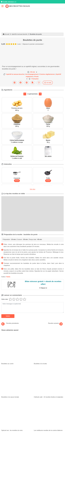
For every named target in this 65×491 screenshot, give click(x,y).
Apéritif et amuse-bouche (19, 34)
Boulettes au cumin (14, 334)
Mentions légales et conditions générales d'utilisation (31, 479)
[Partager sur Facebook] (20, 82)
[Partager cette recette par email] (14, 82)
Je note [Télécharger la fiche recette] (47, 82)
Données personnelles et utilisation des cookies (31, 476)
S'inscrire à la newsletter (41, 485)
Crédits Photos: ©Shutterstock (48, 482)
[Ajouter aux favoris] (39, 82)
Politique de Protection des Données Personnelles (21, 482)
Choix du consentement (24, 485)
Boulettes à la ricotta (47, 334)
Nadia (8, 276)
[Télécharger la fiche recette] (32, 82)
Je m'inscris (32, 442)
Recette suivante (55, 323)
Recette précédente (10, 323)
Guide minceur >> (9, 2)
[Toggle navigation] (2, 6)
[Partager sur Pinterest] (26, 82)
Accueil (6, 34)
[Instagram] (39, 470)
